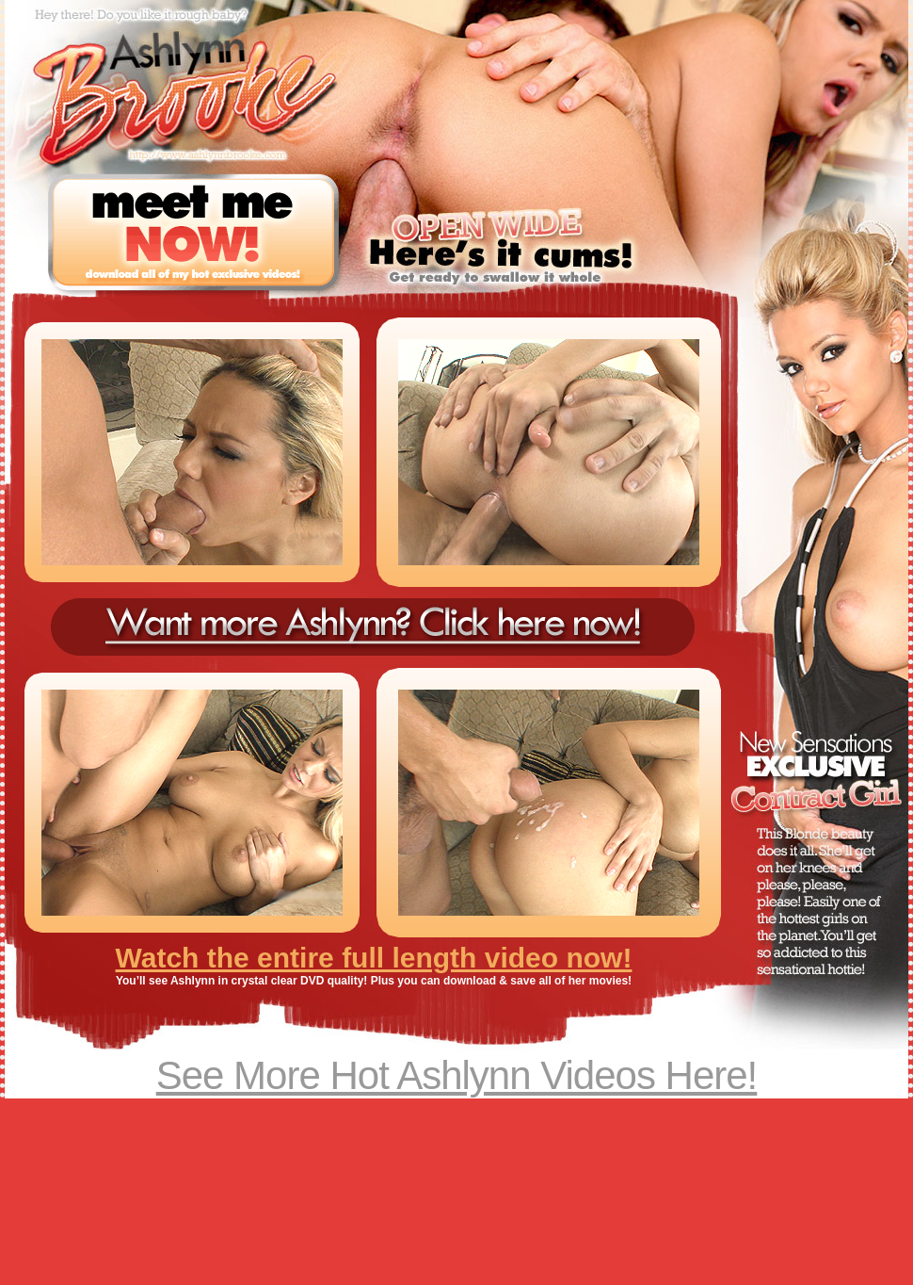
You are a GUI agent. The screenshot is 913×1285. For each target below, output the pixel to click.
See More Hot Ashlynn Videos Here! (457, 1075)
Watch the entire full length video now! (374, 957)
